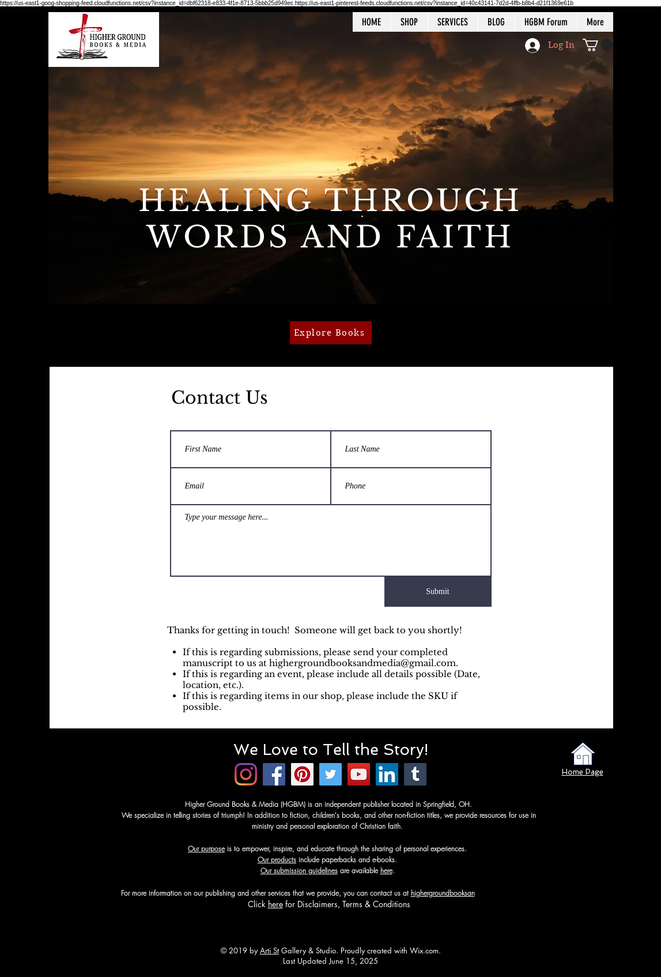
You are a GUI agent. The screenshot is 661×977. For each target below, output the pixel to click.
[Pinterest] (302, 774)
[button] (598, 45)
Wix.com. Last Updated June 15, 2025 (362, 955)
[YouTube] (359, 774)
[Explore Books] (331, 332)
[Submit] (438, 592)
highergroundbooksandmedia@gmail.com (362, 662)
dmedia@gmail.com (504, 893)
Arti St (269, 950)
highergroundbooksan (443, 893)
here (386, 870)
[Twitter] (330, 774)
